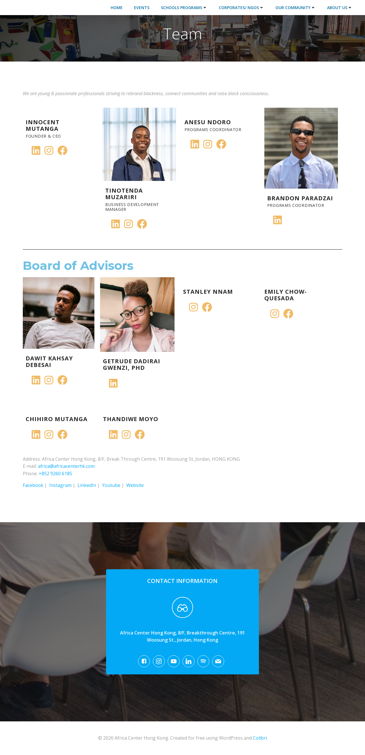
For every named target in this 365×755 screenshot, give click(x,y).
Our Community (295, 7)
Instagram (60, 485)
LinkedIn (87, 485)
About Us (339, 7)
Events (141, 7)
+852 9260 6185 (55, 473)
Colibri (260, 738)
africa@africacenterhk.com (66, 466)
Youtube (111, 485)
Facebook (33, 485)
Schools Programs (184, 7)
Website (135, 485)
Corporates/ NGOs (241, 7)
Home (117, 7)
